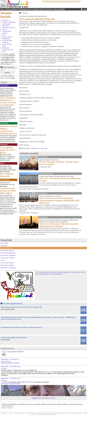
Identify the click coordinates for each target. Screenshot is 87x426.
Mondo (13, 9)
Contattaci (54, 1)
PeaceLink (6, 240)
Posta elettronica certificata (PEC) (47, 414)
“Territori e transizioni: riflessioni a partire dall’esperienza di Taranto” (59, 225)
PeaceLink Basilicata (7, 253)
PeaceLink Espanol (7, 263)
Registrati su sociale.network (43, 398)
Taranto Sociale (6, 15)
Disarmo (4, 144)
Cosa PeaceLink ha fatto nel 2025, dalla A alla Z (8, 190)
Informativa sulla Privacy (62, 413)
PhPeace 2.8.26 (50, 413)
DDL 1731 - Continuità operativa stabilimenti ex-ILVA (59, 179)
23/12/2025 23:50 (14, 378)
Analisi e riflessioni (9, 22)
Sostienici (76, 1)
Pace (2, 9)
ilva (46, 148)
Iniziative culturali (8, 28)
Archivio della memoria (7, 41)
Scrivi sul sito (7, 44)
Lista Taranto (8, 67)
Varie (4, 52)
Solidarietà (6, 39)
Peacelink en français (8, 267)
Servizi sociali (7, 37)
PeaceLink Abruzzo (7, 250)
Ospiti (41, 9)
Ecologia (35, 9)
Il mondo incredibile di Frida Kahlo (13, 337)
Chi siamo (46, 1)
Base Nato (5, 26)
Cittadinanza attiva (24, 9)
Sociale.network (8, 50)
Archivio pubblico (7, 75)
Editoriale (5, 180)
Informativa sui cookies (76, 413)
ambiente (34, 148)
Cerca (69, 1)
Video (56, 9)
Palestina (4, 85)
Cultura (7, 9)
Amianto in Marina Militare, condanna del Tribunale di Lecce (8, 130)
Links (4, 46)
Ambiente (5, 20)
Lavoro (4, 29)
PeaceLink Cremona (7, 258)
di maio (41, 148)
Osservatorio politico (6, 32)
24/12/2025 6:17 (14, 359)
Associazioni (6, 24)
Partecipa (62, 1)
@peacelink (4, 359)
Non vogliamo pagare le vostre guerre (7, 150)
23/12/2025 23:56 (14, 366)
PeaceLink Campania (8, 255)
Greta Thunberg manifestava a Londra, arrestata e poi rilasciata (8, 101)
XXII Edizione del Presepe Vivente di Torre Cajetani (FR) (21, 307)
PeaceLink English (7, 265)
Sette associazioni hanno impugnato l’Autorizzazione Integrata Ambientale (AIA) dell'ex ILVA (59, 200)
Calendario (48, 9)
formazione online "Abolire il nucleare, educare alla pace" (21, 327)
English (61, 9)
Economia (43, 217)
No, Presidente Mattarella (7, 174)
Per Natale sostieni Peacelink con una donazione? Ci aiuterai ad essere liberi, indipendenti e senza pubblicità (60, 273)
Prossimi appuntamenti (12, 303)
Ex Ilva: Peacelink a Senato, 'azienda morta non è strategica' (59, 162)
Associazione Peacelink (15, 351)
